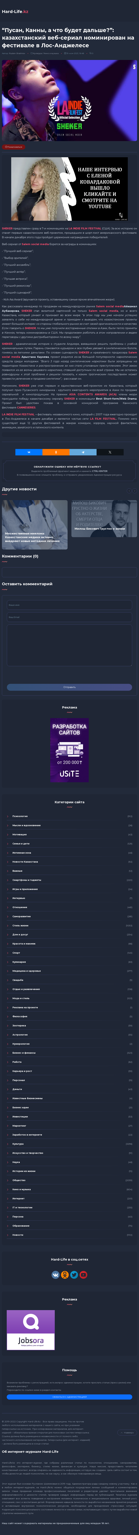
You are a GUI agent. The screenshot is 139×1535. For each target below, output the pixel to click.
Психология (20, 817)
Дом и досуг (20, 935)
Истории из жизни (23, 1172)
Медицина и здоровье (26, 971)
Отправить (69, 688)
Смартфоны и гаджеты (26, 881)
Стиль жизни (20, 926)
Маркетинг (19, 1126)
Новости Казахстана (25, 862)
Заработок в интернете (27, 1135)
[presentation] (31, 676)
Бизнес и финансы (24, 1053)
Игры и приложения (25, 890)
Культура (37, 54)
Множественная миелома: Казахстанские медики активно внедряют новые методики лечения (32, 538)
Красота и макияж (23, 944)
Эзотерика (19, 1026)
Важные (17, 871)
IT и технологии (22, 1208)
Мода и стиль (20, 999)
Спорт (16, 953)
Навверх (127, 1433)
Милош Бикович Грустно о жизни (100, 529)
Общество (18, 1181)
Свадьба (17, 981)
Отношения (19, 908)
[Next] (134, 491)
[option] (35, 525)
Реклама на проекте (25, 1008)
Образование (20, 1226)
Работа (16, 1062)
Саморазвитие (21, 917)
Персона (17, 1217)
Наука (16, 1163)
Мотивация (19, 835)
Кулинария (19, 962)
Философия (19, 1017)
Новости (17, 1235)
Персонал (18, 1081)
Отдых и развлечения (26, 990)
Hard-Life (17, 12)
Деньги (17, 1090)
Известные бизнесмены (27, 1099)
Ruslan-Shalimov (17, 54)
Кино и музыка (51, 54)
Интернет (18, 1199)
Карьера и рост (22, 1072)
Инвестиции (20, 1117)
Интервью (18, 899)
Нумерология (20, 1044)
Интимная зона (21, 853)
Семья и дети (20, 844)
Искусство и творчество (27, 1154)
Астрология (20, 1035)
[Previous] (129, 491)
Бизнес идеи (20, 1108)
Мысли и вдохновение (26, 826)
